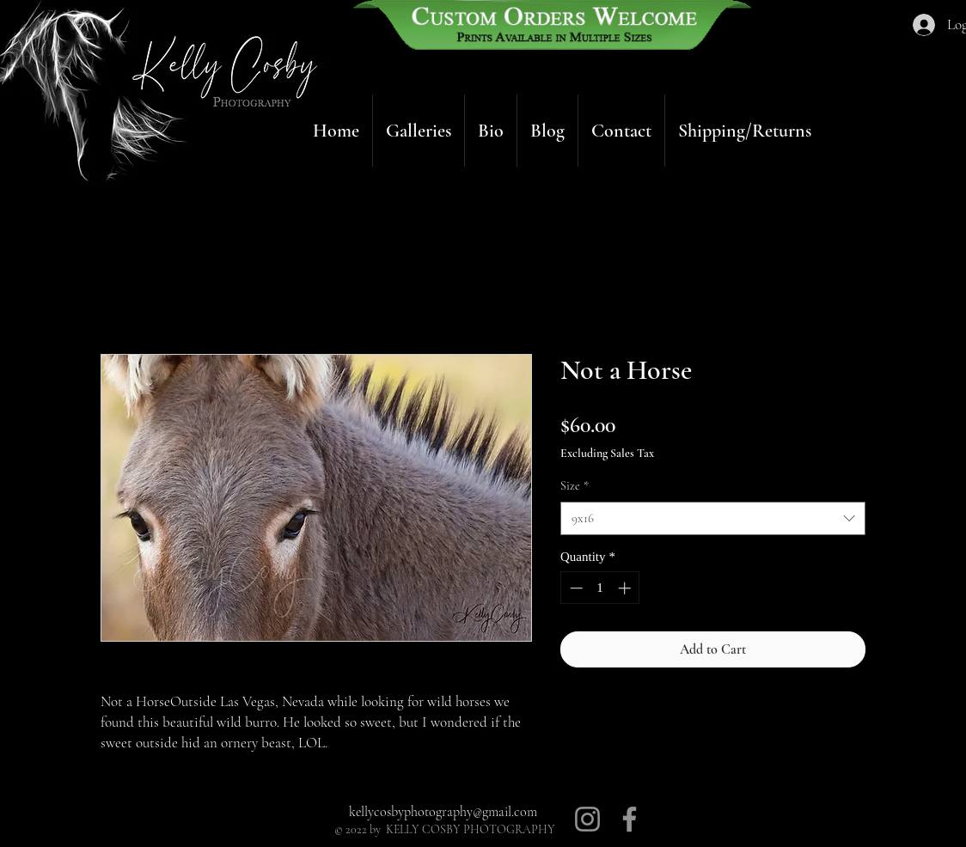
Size (574, 485)
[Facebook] (629, 819)
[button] (418, 130)
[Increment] (626, 588)
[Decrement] (574, 588)
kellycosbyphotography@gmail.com (443, 811)
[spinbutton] (600, 588)
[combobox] (712, 518)
